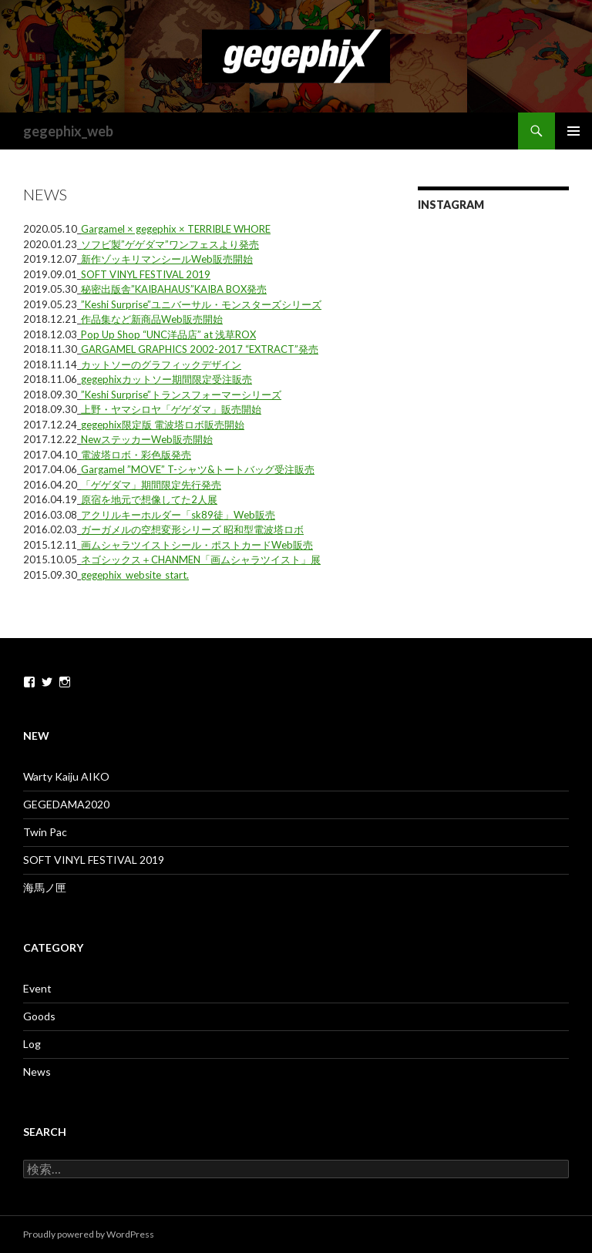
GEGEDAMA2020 (66, 804)
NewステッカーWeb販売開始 (147, 439)
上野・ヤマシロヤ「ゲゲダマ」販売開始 (171, 409)
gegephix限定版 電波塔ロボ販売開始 (162, 424)
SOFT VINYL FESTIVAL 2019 (145, 274)
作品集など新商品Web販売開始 (152, 319)
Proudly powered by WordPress (88, 1234)
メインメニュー (573, 131)
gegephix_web (68, 131)
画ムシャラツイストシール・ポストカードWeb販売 (197, 545)
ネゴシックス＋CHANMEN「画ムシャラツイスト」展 (201, 559)
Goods (39, 1016)
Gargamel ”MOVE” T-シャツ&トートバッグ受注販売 (197, 469)
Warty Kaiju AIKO (66, 776)
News (37, 1071)
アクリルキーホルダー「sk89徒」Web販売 (178, 515)
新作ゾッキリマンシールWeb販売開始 (167, 259)
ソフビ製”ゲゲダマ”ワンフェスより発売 (170, 244)
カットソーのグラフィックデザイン (161, 364)
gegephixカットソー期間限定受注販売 (166, 379)
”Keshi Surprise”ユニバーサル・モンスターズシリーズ (201, 304)
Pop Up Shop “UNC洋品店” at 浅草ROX (168, 334)
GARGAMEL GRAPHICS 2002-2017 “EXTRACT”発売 (199, 349)
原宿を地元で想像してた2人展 (149, 499)
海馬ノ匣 (44, 887)
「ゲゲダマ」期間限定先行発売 (151, 485)
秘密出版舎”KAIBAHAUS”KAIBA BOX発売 (174, 289)
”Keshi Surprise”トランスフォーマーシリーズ (181, 394)
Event (37, 988)
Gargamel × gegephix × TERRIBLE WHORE (176, 229)
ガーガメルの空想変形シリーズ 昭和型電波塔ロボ (192, 529)
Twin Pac (45, 831)
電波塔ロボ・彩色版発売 (136, 454)
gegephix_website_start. (135, 575)
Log (32, 1043)
